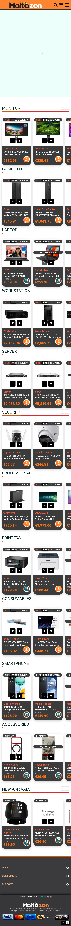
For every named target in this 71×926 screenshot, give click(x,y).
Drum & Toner (11, 639)
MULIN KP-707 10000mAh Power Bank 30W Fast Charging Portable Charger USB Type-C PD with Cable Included (48, 834)
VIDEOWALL (10, 513)
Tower (7, 209)
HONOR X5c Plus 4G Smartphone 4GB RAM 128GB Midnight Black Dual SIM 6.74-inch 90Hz (16, 708)
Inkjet (6, 578)
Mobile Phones (11, 703)
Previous (63, 108)
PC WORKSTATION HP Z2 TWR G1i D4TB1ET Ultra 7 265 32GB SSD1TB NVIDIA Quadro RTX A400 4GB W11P (47, 335)
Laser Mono (41, 578)
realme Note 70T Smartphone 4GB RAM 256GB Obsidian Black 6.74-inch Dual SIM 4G (45, 708)
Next (67, 108)
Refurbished (41, 270)
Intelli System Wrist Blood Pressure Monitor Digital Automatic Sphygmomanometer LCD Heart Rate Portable (15, 837)
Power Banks (42, 764)
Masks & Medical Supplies (12, 831)
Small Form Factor (45, 209)
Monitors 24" (42, 148)
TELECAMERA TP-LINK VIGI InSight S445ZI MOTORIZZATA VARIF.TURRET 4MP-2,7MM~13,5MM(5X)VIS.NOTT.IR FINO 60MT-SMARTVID (48, 457)
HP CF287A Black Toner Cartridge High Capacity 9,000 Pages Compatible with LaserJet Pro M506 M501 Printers (46, 643)
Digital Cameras (12, 452)
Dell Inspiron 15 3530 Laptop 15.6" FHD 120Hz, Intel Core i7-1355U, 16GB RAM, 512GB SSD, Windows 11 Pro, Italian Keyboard (16, 275)
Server (7, 391)
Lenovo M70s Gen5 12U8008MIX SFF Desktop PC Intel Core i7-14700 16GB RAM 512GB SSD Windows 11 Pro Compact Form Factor (47, 214)
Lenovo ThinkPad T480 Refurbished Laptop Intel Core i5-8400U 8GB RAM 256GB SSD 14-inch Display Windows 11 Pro (48, 275)
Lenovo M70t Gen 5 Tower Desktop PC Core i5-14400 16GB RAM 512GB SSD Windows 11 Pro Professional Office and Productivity (15, 214)
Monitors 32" (10, 148)
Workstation (10, 331)
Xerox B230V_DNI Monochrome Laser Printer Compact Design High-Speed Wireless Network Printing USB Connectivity (46, 583)
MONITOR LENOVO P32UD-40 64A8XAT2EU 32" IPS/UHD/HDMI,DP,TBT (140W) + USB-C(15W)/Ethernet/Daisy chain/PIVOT (16, 153)
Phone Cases (10, 764)
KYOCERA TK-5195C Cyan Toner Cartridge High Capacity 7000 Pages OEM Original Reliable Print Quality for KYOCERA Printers (15, 643)
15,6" (6, 270)
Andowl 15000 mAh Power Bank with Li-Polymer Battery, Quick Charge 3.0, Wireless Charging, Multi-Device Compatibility (47, 769)
